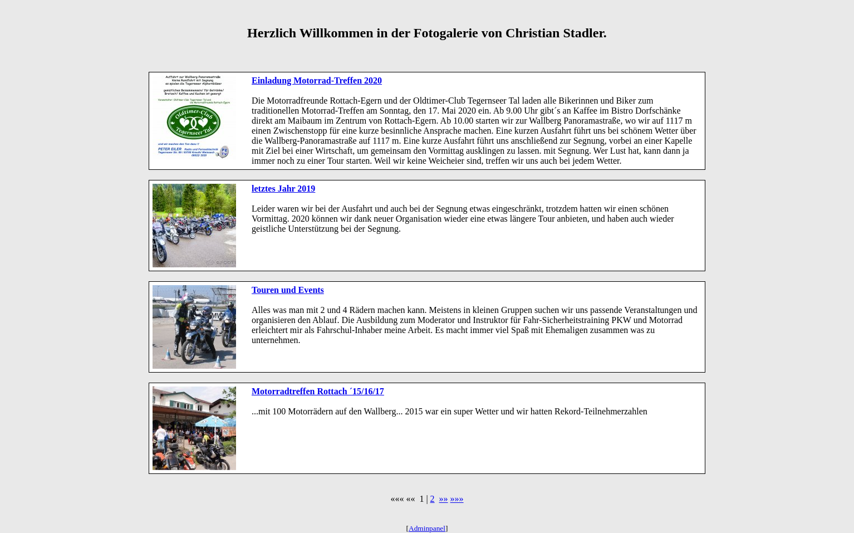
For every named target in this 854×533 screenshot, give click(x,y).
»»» (457, 498)
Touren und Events (288, 290)
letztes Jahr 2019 (283, 188)
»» (443, 498)
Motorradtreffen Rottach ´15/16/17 (318, 391)
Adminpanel (427, 528)
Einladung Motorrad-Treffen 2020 (317, 80)
